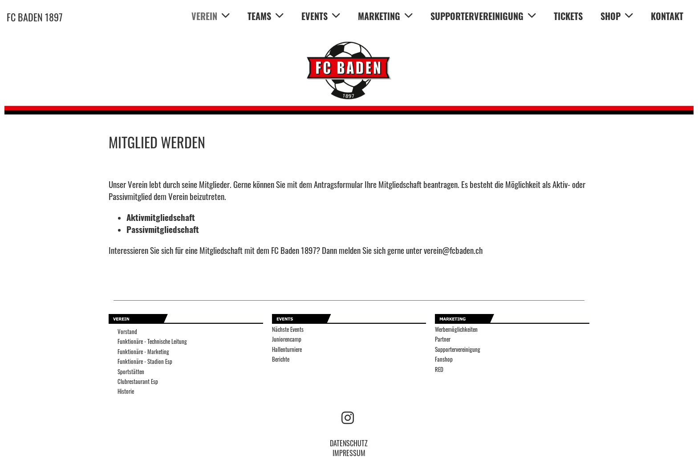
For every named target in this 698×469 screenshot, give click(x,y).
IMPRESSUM (349, 453)
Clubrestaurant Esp (138, 381)
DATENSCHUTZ (349, 443)
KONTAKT (667, 16)
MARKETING (385, 16)
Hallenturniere (287, 349)
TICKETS (568, 16)
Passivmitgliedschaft (162, 229)
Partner (442, 339)
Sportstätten (131, 371)
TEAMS (266, 16)
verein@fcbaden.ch (453, 250)
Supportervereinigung (457, 349)
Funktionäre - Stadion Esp (145, 361)
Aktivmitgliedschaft (160, 217)
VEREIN (210, 16)
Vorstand (127, 331)
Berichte (280, 359)
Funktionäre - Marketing (143, 351)
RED (439, 369)
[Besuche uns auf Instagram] (347, 416)
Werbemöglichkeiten (456, 329)
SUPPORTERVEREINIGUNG (483, 16)
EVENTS (320, 16)
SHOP (617, 16)
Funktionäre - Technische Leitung (152, 341)
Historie (126, 391)
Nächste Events (288, 329)
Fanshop (444, 359)
